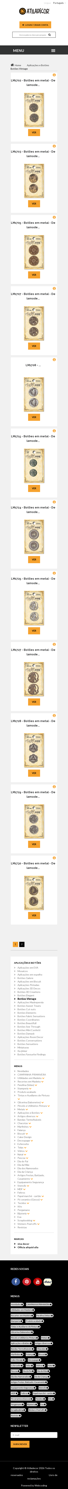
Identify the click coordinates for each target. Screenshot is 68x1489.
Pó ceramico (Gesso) (30, 1199)
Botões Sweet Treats (29, 1005)
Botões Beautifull (27, 1023)
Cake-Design (25, 1137)
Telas (22, 1147)
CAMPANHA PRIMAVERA (32, 1074)
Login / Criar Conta (35, 25)
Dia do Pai (23, 1161)
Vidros (23, 1150)
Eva (19, 1216)
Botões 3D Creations (29, 991)
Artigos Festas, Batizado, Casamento (31, 1177)
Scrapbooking (26, 1220)
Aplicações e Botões (30, 1112)
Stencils (23, 1185)
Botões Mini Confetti (29, 1030)
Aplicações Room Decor (30, 1037)
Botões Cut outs (27, 1009)
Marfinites (25, 1126)
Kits (20, 1206)
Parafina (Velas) (27, 1084)
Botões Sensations (28, 1043)
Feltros (21, 1192)
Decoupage (25, 1140)
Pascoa (23, 1157)
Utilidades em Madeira (31, 1078)
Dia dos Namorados (28, 1168)
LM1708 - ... (33, 365)
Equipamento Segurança (31, 1182)
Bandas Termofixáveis (29, 1119)
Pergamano (24, 1209)
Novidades (23, 1071)
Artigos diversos (28, 1116)
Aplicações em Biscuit (29, 981)
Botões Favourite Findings (32, 1054)
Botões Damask (26, 1033)
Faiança (22, 1130)
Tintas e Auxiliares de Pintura (33, 1097)
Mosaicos (23, 971)
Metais (23, 1109)
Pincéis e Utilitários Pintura (34, 1105)
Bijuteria (23, 1213)
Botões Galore (25, 978)
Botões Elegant (26, 995)
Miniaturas (23, 1047)
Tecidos (23, 1203)
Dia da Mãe (23, 1164)
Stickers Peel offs (29, 1223)
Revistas (22, 1227)
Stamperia (24, 1088)
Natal (22, 1154)
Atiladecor (33, 1468)
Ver (34, 132)
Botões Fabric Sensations (31, 1016)
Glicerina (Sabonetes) (31, 1102)
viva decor (23, 1243)
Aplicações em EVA (28, 967)
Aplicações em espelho (30, 974)
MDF (22, 1189)
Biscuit (23, 1133)
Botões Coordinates (29, 1019)
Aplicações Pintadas (28, 984)
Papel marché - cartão (31, 1196)
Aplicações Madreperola (31, 1002)
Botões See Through (29, 1026)
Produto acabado (27, 1091)
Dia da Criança (25, 1171)
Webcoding (40, 1485)
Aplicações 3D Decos (29, 988)
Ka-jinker (22, 1050)
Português (58, 3)
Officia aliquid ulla (28, 1247)
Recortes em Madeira (31, 1081)
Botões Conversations (30, 1040)
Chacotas (24, 1123)
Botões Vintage (27, 998)
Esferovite (23, 1143)
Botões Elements (27, 1012)
